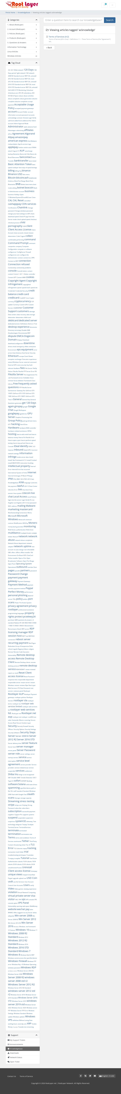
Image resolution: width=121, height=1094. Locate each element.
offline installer (25, 552)
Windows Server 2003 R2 (25, 971)
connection (25, 260)
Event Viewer (28, 356)
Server (11, 735)
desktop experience (18, 326)
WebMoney (33, 906)
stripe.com (18, 805)
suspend (12, 817)
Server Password (26, 750)
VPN (20, 900)
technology (11, 825)
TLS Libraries (18, 848)
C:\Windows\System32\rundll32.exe (19, 197)
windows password (14, 968)
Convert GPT (12, 277)
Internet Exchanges (14, 476)
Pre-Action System (25, 603)
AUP (22, 150)
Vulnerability (12, 906)
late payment (12, 486)
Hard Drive (23, 424)
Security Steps (27, 732)
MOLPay (25, 523)
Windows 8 (14, 954)
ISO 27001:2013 (26, 479)
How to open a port (14, 440)
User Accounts (18, 885)
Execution (25, 359)
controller (32, 274)
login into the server (14, 500)
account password (22, 115)
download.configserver (15, 343)
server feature (29, 743)
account (12, 111)
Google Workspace (20, 410)
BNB (18, 184)
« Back (49, 47)
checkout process (13, 223)
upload (21, 878)
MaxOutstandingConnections (17, 513)
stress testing (27, 801)
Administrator (15, 126)
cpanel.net (33, 288)
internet (32, 472)
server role (14, 753)
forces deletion (18, 381)
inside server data (23, 457)
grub (24, 421)
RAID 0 (30, 623)
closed (26, 233)
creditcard (13, 297)
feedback (17, 368)
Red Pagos (32, 643)
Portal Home (10, 12)
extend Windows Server (16, 362)
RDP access (25, 629)
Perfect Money (16, 591)
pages (11, 570)
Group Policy (15, 420)
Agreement (18, 133)
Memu (30, 513)
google (25, 407)
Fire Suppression (29, 375)
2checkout (29, 90)
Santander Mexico (18, 720)
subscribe (18, 808)
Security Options (19, 729)
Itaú (32, 479)
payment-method (19, 588)
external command (30, 362)
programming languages (16, 613)
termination (14, 833)
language (27, 483)
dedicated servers (14, 324)
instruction (23, 463)
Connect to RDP (13, 261)
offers (13, 552)
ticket (23, 845)
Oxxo (35, 567)
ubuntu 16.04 (22, 861)
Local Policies (32, 497)
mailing (21, 505)
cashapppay (14, 203)
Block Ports (29, 181)
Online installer (13, 558)
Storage (17, 798)
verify (32, 885)
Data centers (12, 315)
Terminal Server (13, 827)
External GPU (12, 365)
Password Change (18, 574)
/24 (12, 70)
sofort (17, 780)
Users (26, 885)
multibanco (14, 532)
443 (33, 93)
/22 (9, 70)
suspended (21, 818)
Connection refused (19, 264)
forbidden (26, 378)
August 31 (16, 151)
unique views (15, 874)
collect (29, 235)
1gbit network (20, 73)
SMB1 (19, 778)
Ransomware (29, 626)
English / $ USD (106, 1076)
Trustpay (11, 858)
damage (32, 311)
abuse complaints (14, 99)
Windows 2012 (23, 937)
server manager (25, 746)
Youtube (15, 1027)
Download (25, 340)
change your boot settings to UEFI (19, 214)
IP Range (29, 476)
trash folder (20, 852)
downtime (29, 343)
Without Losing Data (25, 1020)
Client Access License (19, 229)
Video (11, 888)
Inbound (18, 449)
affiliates (28, 130)
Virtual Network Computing (27, 892)
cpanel (19, 288)
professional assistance (26, 610)
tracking (31, 848)
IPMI (10, 478)
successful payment (28, 811)
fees (22, 368)
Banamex (16, 154)
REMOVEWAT (20, 669)
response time (12, 680)
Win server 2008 (23, 915)
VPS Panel (23, 902)
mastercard (26, 509)
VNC (16, 900)
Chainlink (22, 207)
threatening (17, 845)
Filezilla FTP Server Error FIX (27, 371)
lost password (31, 503)
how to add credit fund (24, 434)
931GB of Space (13, 96)
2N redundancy (26, 93)
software (13, 784)
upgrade (15, 878)
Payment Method (17, 584)
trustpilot (17, 858)
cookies (30, 277)
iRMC (18, 479)
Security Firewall (22, 726)
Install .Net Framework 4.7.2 (17, 460)
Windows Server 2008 (15, 974)
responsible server (14, 682)
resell (16, 673)
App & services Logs (24, 144)
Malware (30, 505)
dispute (12, 336)
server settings (25, 754)
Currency (16, 305)
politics (25, 599)
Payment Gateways (24, 581)
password (33, 571)
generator (18, 403)
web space (25, 906)
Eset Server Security (28, 353)
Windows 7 (24, 951)
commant (32, 243)
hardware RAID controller (27, 428)
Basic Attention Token (20, 164)
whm (31, 910)
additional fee (26, 121)
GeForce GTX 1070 (19, 393)
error (35, 350)
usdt (10, 881)
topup (25, 848)
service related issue (21, 768)
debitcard (13, 320)
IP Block (23, 476)
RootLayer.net (16, 713)
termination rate (26, 834)
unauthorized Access (15, 868)
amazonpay (21, 137)
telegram (19, 825)
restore (16, 685)
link (20, 489)
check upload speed (23, 219)
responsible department (26, 680)
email (14, 347)
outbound (21, 566)
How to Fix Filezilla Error (26, 437)
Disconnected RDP (24, 333)
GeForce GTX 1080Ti (18, 396)
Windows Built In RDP (27, 955)
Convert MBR (21, 277)
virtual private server (19, 895)
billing (11, 170)
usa (25, 878)
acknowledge (12, 118)
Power (17, 603)
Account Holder (22, 112)
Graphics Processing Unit (23, 417)
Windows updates (19, 1017)
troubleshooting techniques (17, 855)
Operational (12, 567)
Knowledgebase (24, 12)
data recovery (21, 315)
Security (12, 726)
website (12, 909)
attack (10, 151)
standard (20, 791)
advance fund (32, 127)
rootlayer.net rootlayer (20, 717)
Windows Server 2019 (19, 1001)
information (25, 453)
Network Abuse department (17, 543)
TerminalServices (25, 827)
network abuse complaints (23, 540)
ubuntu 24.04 (30, 864)
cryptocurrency (22, 301)
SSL (12, 791)
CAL (10, 200)
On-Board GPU (22, 555)
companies (11, 246)
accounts (32, 115)
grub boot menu (31, 421)
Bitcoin (12, 177)
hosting (12, 434)
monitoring (30, 526)
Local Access (20, 496)
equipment (27, 349)
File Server (28, 368)
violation (12, 892)
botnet (20, 187)
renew (27, 669)
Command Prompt (18, 243)
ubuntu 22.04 (21, 864)
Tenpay (24, 825)
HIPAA (29, 431)
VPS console (30, 900)
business (29, 191)
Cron (27, 298)
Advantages (12, 130)
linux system (17, 493)
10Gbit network (18, 70)
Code (18, 236)
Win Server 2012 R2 (14, 923)
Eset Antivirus (17, 353)
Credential (11, 291)
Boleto (23, 184)
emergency (20, 347)
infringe (12, 456)
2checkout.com (13, 93)
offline (18, 552)
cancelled (27, 201)
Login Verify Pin (27, 500)
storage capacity (25, 798)
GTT (9, 424)
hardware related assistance (17, 431)
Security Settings (30, 729)
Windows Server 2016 (18, 995)
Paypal (29, 588)
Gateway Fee (21, 391)
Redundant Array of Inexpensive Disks (20, 646)
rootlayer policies (20, 697)
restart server (25, 682)
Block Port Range (19, 181)
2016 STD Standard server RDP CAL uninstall (22, 87)
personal (13, 595)
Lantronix (34, 483)
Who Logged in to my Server (23, 913)
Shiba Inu (13, 774)
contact (29, 271)
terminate (13, 830)
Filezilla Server (15, 374)
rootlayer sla (20, 700)
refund (10, 649)
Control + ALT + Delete (20, 274)
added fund (18, 121)
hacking (15, 424)
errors (10, 353)
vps (24, 899)
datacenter (11, 317)
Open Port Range (28, 561)
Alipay (11, 137)
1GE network (30, 73)
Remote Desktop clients (22, 662)
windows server (12, 971)
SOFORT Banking (26, 781)
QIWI (16, 620)
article (26, 147)
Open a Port (22, 558)
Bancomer (15, 157)
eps (19, 349)
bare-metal (32, 161)
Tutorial (25, 858)
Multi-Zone (29, 530)
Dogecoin (29, 336)
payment (13, 577)
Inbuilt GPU (27, 450)
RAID (26, 623)
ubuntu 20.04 (12, 864)
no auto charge (19, 550)
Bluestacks (11, 184)
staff (14, 791)
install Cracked (32, 460)
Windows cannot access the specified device (22, 958)
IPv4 (14, 479)
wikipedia (11, 916)
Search (109, 20)
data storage (31, 315)
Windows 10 (22, 929)
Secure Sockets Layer (24, 723)
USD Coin (32, 878)
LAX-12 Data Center (30, 486)
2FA (19, 93)
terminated (23, 831)
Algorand (30, 133)
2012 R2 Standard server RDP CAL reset (21, 79)
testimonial (17, 841)
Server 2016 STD (26, 739)
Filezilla (15, 371)
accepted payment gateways (24, 108)
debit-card (27, 317)
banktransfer (21, 160)
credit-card (23, 294)
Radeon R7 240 (19, 623)
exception (11, 359)
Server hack (12, 747)
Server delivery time (14, 743)
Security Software (14, 733)
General (17, 399)
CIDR (24, 226)
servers (15, 758)
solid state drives (31, 785)
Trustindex (29, 855)
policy (19, 598)
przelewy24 (29, 616)
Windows (16, 926)
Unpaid (25, 875)
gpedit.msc (23, 414)
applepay (13, 147)
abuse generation (26, 99)
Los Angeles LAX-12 (20, 503)
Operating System (24, 563)
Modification (18, 523)
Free (15, 383)
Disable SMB (26, 330)
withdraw (16, 1020)
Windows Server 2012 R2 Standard (19, 988)
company (19, 246)
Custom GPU (24, 305)
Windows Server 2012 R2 (21, 984)
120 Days (29, 69)
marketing (13, 509)
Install (31, 457)
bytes (22, 195)
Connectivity (12, 268)
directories (33, 327)
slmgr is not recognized (26, 775)
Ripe (26, 685)
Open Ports (11, 564)
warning (19, 906)
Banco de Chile (25, 154)
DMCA (20, 336)
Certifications (12, 208)
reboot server (23, 639)
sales (9, 720)
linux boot (25, 490)
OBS (9, 552)
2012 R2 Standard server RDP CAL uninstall (22, 82)
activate (19, 118)
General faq (26, 400)
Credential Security (21, 291)
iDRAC (30, 446)
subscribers (25, 808)
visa (33, 895)
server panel (12, 750)
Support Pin (18, 815)
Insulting (30, 463)
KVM (21, 482)
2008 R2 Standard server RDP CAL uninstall (22, 76)
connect (20, 258)
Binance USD (15, 174)
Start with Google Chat (19, 794)
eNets (26, 347)
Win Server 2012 (27, 919)
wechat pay (23, 909)
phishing (22, 595)
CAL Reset (18, 200)
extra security (21, 365)
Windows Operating (29, 964)
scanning (27, 720)
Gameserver (12, 391)
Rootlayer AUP (16, 694)
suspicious (11, 821)
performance (28, 592)
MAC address (12, 506)
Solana (22, 784)
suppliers (11, 815)
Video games (19, 889)
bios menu (26, 174)
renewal (32, 669)
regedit (15, 649)
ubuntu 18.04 (31, 861)
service (22, 757)
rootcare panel (18, 691)
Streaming (13, 801)
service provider (25, 765)
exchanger (18, 359)
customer (18, 307)
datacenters (20, 317)
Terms (11, 837)
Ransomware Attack (14, 629)
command (30, 239)
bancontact (26, 157)
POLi (14, 599)
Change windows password (24, 211)
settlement (28, 771)
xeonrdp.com (22, 1024)
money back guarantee (15, 527)
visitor (11, 899)
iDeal (16, 446)
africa (10, 134)
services (20, 770)
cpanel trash (26, 288)
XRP (29, 1023)
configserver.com (13, 255)
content (10, 274)
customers (23, 311)
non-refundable (29, 550)
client (29, 226)
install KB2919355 (14, 463)
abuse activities (29, 96)
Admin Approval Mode (21, 124)
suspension (29, 818)
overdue (30, 567)
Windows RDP (28, 967)
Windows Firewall (17, 961)
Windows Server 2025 (19, 1008)
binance (26, 170)
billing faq (18, 171)
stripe (11, 804)
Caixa (33, 197)
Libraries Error (13, 490)
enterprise (32, 347)
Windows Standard (20, 1013)
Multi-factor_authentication (17, 530)
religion (31, 649)
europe (21, 356)
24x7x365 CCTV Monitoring (17, 90)
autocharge (28, 151)
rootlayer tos (16, 704)
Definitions (23, 324)
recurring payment (18, 642)
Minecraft (22, 520)
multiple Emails (26, 533)
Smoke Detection (26, 778)
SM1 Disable (12, 778)
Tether (25, 841)
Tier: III (28, 845)
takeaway (29, 821)
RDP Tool (25, 636)
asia (29, 147)
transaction (11, 852)
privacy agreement (18, 605)
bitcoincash (22, 177)
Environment (12, 350)
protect (19, 616)
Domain (12, 339)
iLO (34, 446)
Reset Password (29, 677)
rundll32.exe (32, 717)
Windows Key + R (17, 964)
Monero (32, 522)
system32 (20, 821)
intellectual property (19, 466)
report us (11, 673)
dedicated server (28, 320)
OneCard (30, 555)
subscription (15, 811)
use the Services (18, 882)
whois (35, 913)
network (23, 536)
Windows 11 (33, 930)
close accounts (19, 233)
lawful (20, 485)
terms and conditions (22, 838)
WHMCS (10, 913)
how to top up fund (19, 443)
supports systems (28, 815)
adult (25, 127)
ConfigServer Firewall (24, 252)
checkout (34, 219)
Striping (24, 805)
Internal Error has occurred (21, 469)
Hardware (13, 427)
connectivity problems (24, 268)
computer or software (24, 249)
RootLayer (27, 691)
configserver (12, 252)
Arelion (20, 147)
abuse (21, 96)
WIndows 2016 (23, 944)
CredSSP (22, 298)
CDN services (29, 203)
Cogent (22, 236)
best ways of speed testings (28, 168)
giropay (18, 406)
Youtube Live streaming (26, 1027)
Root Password (25, 688)
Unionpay (34, 871)
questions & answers (25, 620)
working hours (12, 1024)
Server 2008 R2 (22, 736)
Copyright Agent (17, 280)
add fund (11, 121)
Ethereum (13, 355)
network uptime (22, 546)
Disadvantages (13, 333)
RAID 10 (12, 626)
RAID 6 (22, 626)
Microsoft (12, 516)
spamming (14, 787)
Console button (22, 271)
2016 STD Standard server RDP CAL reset (21, 84)
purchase (11, 620)
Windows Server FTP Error (19, 1011)
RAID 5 (17, 626)
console (12, 270)
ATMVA (33, 147)
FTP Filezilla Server (25, 387)
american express (17, 140)
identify (24, 446)
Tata (34, 821)
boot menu (29, 184)
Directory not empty (14, 330)
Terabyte (30, 825)
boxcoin (29, 187)
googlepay (13, 413)
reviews (22, 685)
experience (33, 359)
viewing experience (30, 889)
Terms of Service (26, 1076)
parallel (17, 571)
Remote (10, 652)
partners (25, 570)
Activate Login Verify (29, 118)
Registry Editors (23, 649)
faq (28, 365)
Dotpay (19, 340)
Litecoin (26, 493)
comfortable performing (16, 240)
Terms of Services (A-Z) (79, 39)
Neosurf (15, 537)
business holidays (14, 195)
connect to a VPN (28, 258)
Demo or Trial (32, 324)
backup (10, 154)
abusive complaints (21, 101)
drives (10, 347)
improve (10, 450)
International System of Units (17, 473)
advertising (20, 130)
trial (26, 851)
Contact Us (11, 1076)
